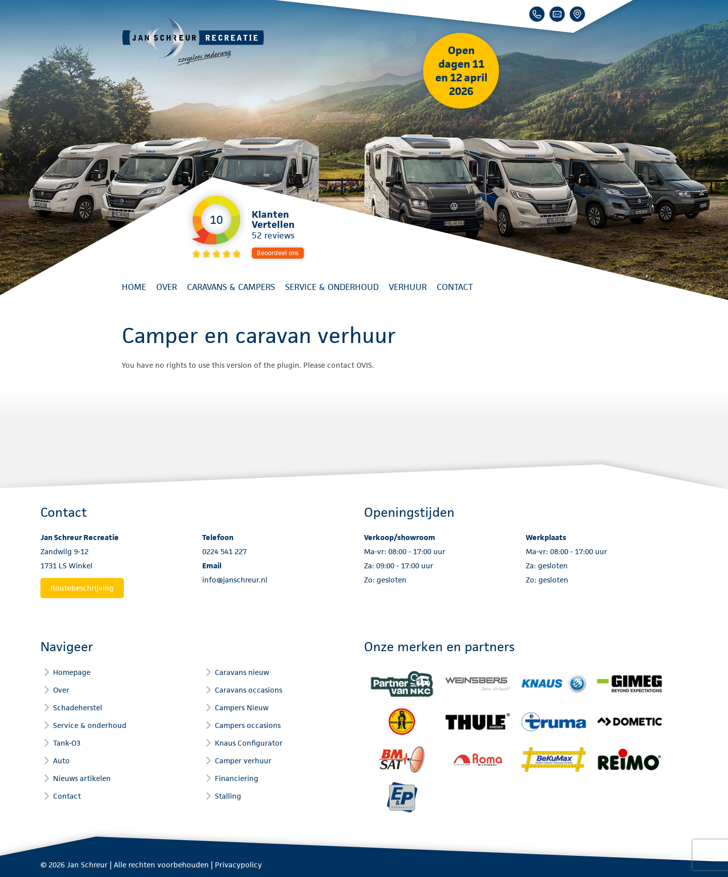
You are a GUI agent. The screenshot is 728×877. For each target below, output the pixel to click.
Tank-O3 (66, 743)
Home (134, 287)
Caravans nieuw (242, 672)
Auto (61, 760)
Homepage (71, 672)
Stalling (228, 796)
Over (166, 287)
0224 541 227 (224, 551)
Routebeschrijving (82, 588)
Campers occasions (248, 725)
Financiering (236, 778)
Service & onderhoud (332, 287)
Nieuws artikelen (82, 778)
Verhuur (408, 287)
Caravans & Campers (231, 287)
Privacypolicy (238, 864)
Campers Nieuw (241, 707)
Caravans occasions (248, 690)
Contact (455, 287)
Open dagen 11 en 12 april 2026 (461, 70)
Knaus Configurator (249, 743)
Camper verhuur (243, 760)
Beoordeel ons (278, 253)
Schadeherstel (77, 707)
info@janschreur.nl (234, 579)
